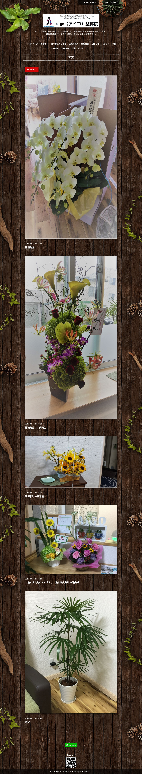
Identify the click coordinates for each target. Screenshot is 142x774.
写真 (114, 43)
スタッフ (105, 43)
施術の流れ (73, 43)
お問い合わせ (77, 48)
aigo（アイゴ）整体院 (64, 771)
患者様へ (44, 43)
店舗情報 (55, 48)
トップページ (32, 43)
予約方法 (65, 48)
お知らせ (95, 43)
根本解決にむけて (58, 43)
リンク (88, 48)
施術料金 (85, 43)
